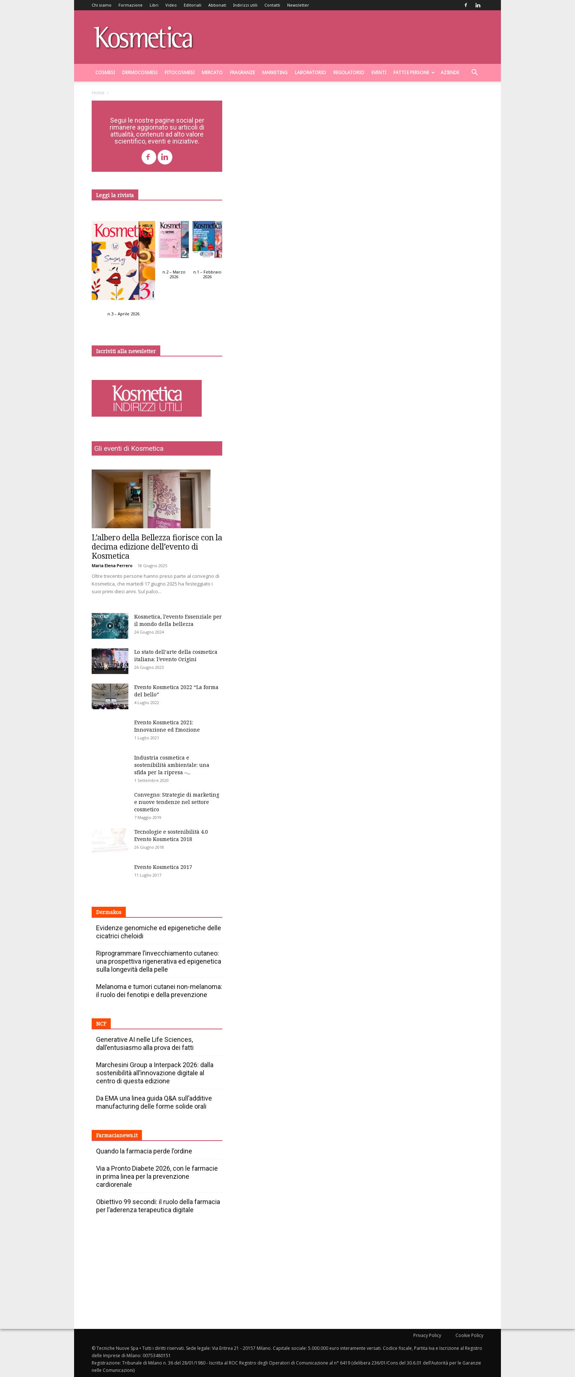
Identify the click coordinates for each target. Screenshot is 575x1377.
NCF (101, 1023)
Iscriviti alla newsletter (126, 351)
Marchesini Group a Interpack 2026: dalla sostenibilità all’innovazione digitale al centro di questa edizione (154, 1073)
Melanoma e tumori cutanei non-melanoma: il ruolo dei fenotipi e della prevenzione (159, 991)
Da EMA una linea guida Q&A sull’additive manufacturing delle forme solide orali (154, 1102)
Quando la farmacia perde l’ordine (144, 1151)
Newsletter (298, 5)
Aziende (450, 72)
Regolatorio (348, 72)
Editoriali (192, 5)
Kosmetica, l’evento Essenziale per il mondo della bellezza (178, 620)
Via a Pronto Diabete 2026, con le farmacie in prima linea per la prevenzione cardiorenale (157, 1176)
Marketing (275, 72)
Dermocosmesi (139, 72)
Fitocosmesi (179, 72)
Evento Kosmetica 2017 (163, 866)
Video (171, 5)
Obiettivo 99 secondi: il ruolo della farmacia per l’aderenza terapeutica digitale (158, 1206)
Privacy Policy (427, 1335)
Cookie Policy (469, 1335)
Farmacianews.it (117, 1135)
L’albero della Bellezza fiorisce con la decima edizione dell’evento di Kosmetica (157, 546)
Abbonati (217, 5)
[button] (474, 73)
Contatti (272, 5)
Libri (154, 5)
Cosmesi (105, 72)
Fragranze (242, 72)
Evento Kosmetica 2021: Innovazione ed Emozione (167, 726)
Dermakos (108, 912)
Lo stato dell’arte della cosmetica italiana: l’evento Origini (175, 655)
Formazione (130, 5)
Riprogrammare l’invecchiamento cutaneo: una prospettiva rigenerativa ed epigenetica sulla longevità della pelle (158, 961)
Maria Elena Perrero (112, 565)
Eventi (378, 72)
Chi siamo (101, 5)
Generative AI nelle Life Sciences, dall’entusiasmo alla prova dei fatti (145, 1043)
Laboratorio (310, 72)
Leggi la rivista (115, 195)
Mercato (212, 72)
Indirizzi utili (245, 5)
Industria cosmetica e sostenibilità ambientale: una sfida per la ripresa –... (171, 765)
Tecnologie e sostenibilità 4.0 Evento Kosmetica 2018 (171, 835)
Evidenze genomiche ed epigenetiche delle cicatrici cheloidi (158, 932)
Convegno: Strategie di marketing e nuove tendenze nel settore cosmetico (176, 802)
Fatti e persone (414, 72)
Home (98, 93)
